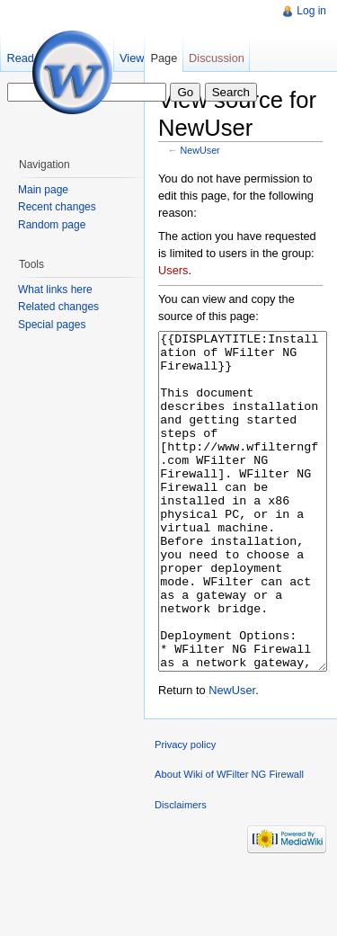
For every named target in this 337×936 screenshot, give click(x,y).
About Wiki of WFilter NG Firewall (229, 841)
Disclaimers (181, 872)
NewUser (200, 150)
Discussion (216, 58)
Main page (43, 189)
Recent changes (57, 207)
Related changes (58, 306)
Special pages (51, 324)
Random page (51, 224)
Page (163, 58)
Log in (311, 10)
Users (173, 270)
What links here (55, 289)
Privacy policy (185, 812)
